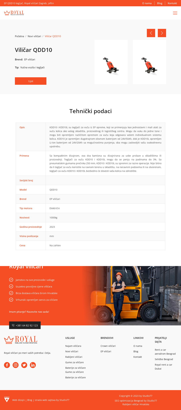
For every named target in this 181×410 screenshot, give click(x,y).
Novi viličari (34, 36)
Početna (19, 36)
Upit (30, 81)
